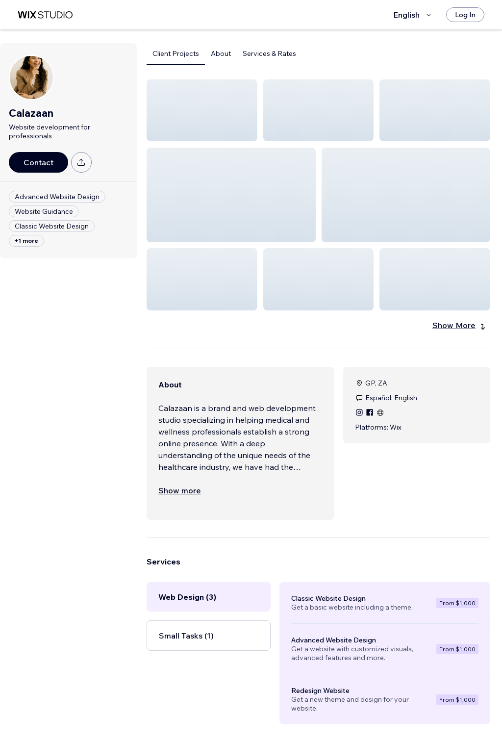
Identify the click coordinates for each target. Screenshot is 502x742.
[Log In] (465, 14)
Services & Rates (269, 53)
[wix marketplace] (45, 15)
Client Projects (175, 53)
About (221, 53)
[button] (202, 110)
